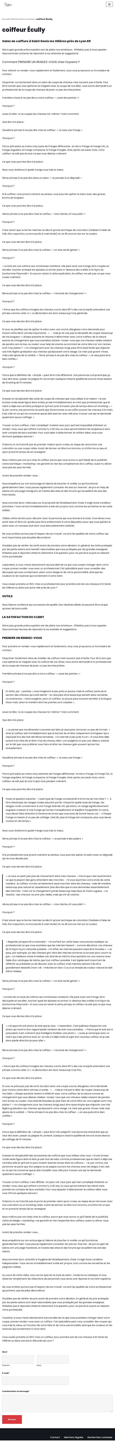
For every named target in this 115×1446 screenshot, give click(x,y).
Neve (5, 1436)
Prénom (6, 1371)
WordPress (31, 1436)
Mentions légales (73, 1443)
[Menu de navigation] (109, 4)
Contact (53, 1443)
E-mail (6, 1379)
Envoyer (12, 1425)
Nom (5, 1357)
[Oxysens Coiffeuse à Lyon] (7, 4)
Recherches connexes (23, 19)
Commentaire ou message (16, 1397)
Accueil (6, 19)
